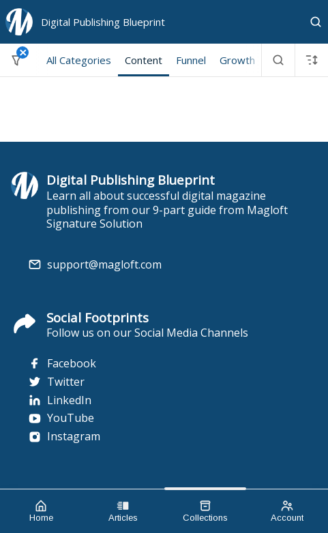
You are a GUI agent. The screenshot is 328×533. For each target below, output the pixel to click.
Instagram (64, 436)
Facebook (62, 363)
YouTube (61, 418)
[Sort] (312, 60)
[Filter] (16, 60)
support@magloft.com (104, 265)
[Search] (315, 22)
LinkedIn (59, 400)
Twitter (56, 382)
